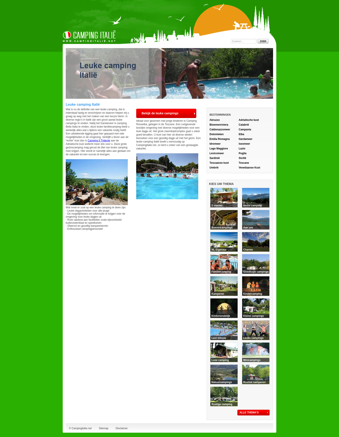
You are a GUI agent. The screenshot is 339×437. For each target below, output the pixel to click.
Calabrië (244, 124)
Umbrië (213, 167)
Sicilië (242, 158)
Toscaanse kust (219, 162)
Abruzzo (214, 119)
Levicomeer (216, 153)
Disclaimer (122, 428)
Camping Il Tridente (99, 140)
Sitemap (103, 428)
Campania (245, 129)
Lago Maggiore (218, 148)
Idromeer (215, 143)
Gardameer (245, 139)
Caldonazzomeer (219, 129)
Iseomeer (244, 143)
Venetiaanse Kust (249, 167)
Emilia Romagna (219, 139)
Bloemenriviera (218, 124)
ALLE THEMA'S (249, 412)
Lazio (242, 148)
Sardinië (214, 158)
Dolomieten (216, 134)
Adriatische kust (249, 119)
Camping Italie (89, 36)
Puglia (242, 153)
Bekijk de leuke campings (160, 113)
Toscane (244, 162)
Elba (241, 134)
